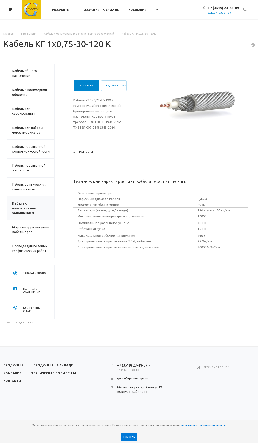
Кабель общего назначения (24, 73)
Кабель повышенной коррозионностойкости (31, 149)
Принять (129, 436)
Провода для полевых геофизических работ (29, 248)
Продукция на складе (53, 365)
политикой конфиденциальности (203, 424)
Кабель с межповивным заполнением (24, 208)
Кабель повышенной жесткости (28, 168)
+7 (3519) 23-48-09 (223, 8)
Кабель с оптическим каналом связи (29, 187)
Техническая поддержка (53, 372)
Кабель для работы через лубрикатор (27, 130)
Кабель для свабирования (23, 111)
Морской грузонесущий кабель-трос (30, 229)
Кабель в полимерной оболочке (29, 92)
